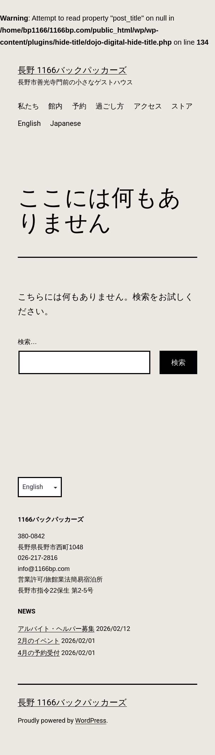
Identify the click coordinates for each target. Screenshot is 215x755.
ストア (182, 106)
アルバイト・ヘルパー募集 (56, 628)
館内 (55, 106)
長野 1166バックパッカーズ (72, 70)
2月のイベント (39, 640)
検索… (27, 341)
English (29, 123)
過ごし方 (110, 106)
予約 (79, 106)
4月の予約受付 (39, 652)
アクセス (148, 106)
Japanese (65, 123)
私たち (28, 106)
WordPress (90, 720)
